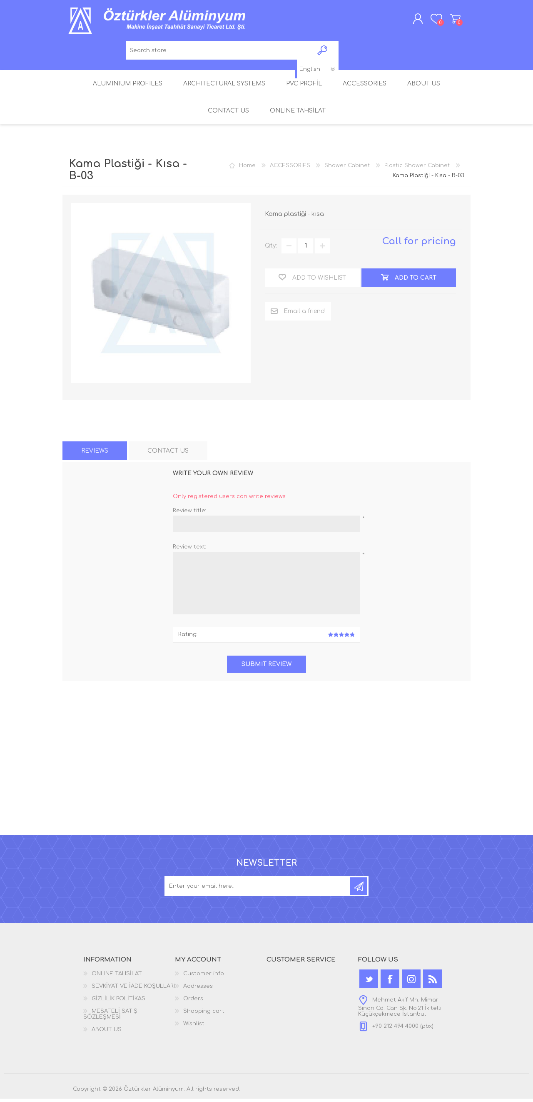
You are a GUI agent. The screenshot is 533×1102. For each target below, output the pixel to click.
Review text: (189, 550)
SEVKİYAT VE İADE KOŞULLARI (133, 989)
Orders (193, 1002)
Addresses (198, 989)
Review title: (189, 513)
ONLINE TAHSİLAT (117, 977)
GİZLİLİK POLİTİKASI (119, 1002)
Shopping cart (450, 20)
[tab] (94, 453)
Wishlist (193, 1027)
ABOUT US (107, 1033)
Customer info (203, 977)
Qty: (271, 249)
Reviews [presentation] (94, 454)
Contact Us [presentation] (168, 454)
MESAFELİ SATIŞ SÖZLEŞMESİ (110, 1017)
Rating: (187, 638)
